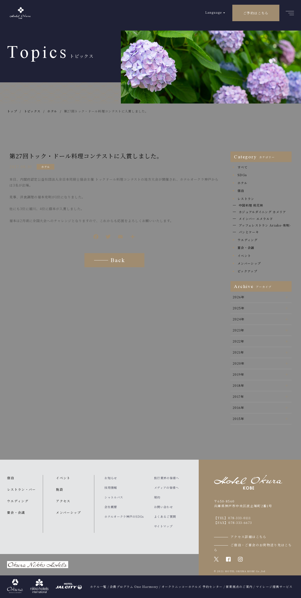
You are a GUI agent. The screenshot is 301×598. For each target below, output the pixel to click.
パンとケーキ (249, 232)
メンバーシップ (249, 263)
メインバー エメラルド (256, 218)
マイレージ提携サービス (274, 587)
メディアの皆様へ (166, 488)
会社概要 (110, 507)
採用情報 (110, 488)
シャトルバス (113, 497)
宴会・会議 (246, 247)
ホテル (45, 167)
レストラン (246, 198)
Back (118, 261)
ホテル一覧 (98, 587)
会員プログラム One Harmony (134, 587)
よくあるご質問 (165, 516)
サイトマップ (163, 526)
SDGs (242, 175)
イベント (244, 255)
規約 (157, 497)
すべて (243, 167)
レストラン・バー (21, 489)
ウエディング (247, 240)
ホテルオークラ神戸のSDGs (124, 516)
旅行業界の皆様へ (166, 478)
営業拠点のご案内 (239, 587)
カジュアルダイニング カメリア (262, 212)
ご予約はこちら (256, 13)
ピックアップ (247, 271)
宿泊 (241, 190)
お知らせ (110, 478)
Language (213, 12)
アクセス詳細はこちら (248, 536)
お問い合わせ (163, 507)
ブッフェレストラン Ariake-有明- (265, 225)
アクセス (63, 500)
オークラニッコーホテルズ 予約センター (192, 587)
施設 (59, 489)
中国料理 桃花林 (251, 205)
